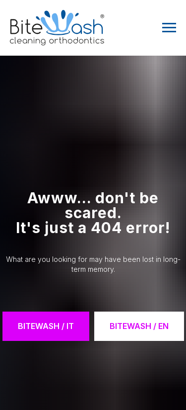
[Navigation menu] (169, 28)
